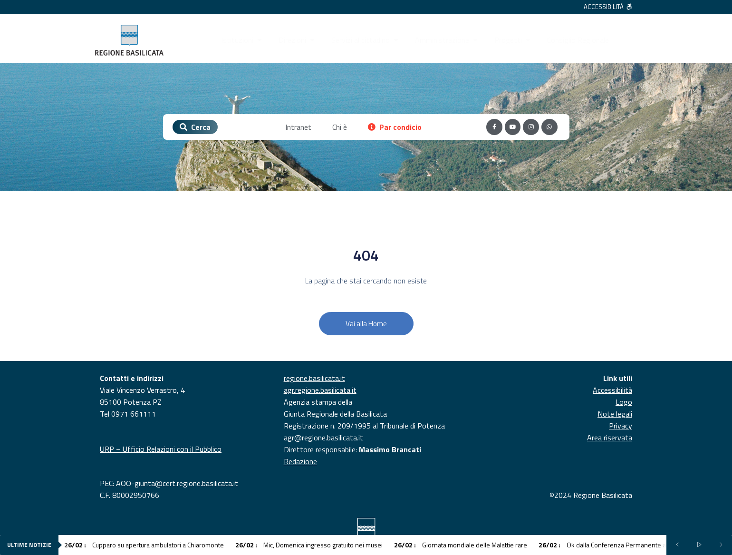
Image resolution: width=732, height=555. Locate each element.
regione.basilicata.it (314, 378)
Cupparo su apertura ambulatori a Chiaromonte (144, 545)
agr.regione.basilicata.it (320, 390)
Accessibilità (612, 390)
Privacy (620, 425)
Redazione (300, 461)
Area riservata (609, 437)
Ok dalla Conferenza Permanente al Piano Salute (621, 545)
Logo (624, 402)
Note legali (614, 413)
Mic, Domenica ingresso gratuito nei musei (309, 545)
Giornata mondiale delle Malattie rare (460, 545)
